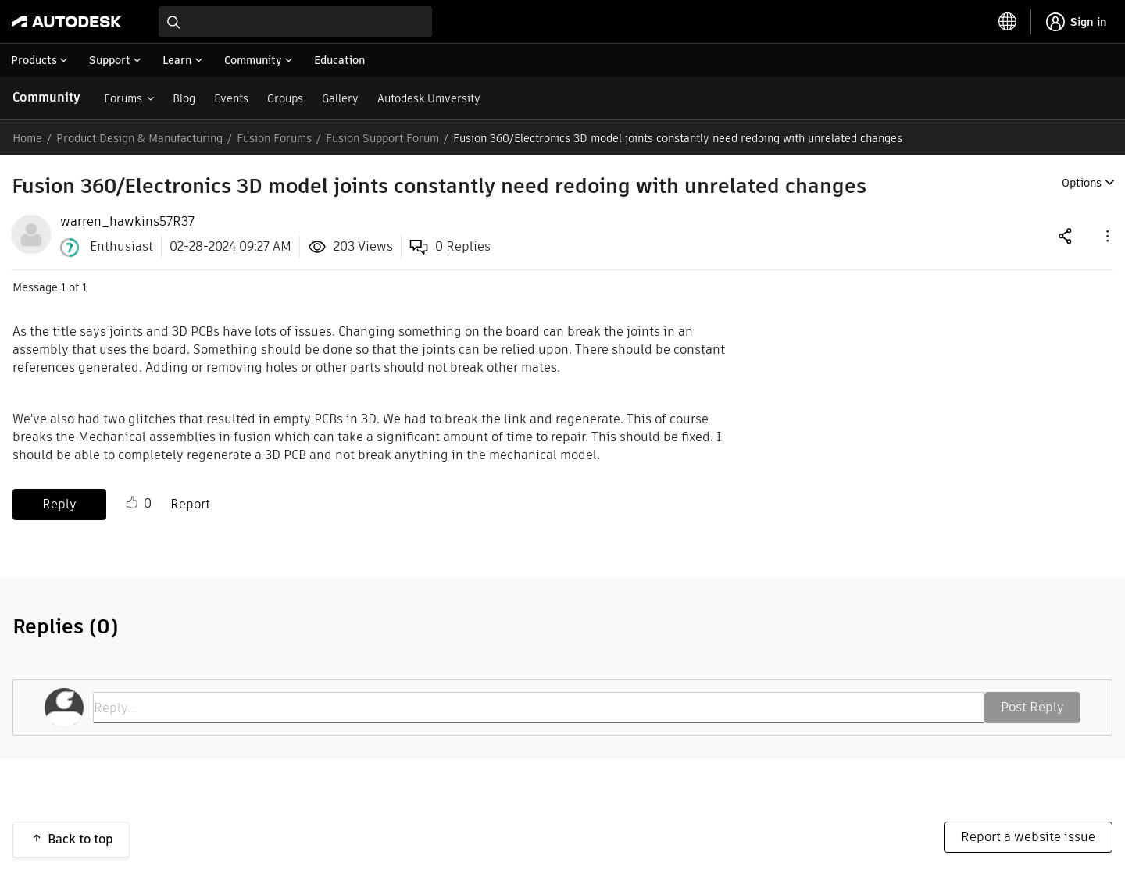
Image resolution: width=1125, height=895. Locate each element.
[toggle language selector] (1007, 21)
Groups (285, 98)
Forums (123, 98)
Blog (184, 98)
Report (190, 504)
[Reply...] (538, 707)
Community (46, 97)
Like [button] (132, 503)
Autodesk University (428, 98)
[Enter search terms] (295, 21)
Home (27, 138)
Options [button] (1082, 183)
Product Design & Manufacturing (139, 138)
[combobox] (295, 21)
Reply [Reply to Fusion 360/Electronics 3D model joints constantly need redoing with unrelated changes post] (59, 504)
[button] (1106, 235)
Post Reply (1032, 707)
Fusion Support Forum (382, 138)
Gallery (340, 98)
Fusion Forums (274, 138)
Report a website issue (1028, 837)
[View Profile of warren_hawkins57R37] (127, 221)
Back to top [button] (80, 839)
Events (231, 98)
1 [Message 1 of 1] (63, 287)
